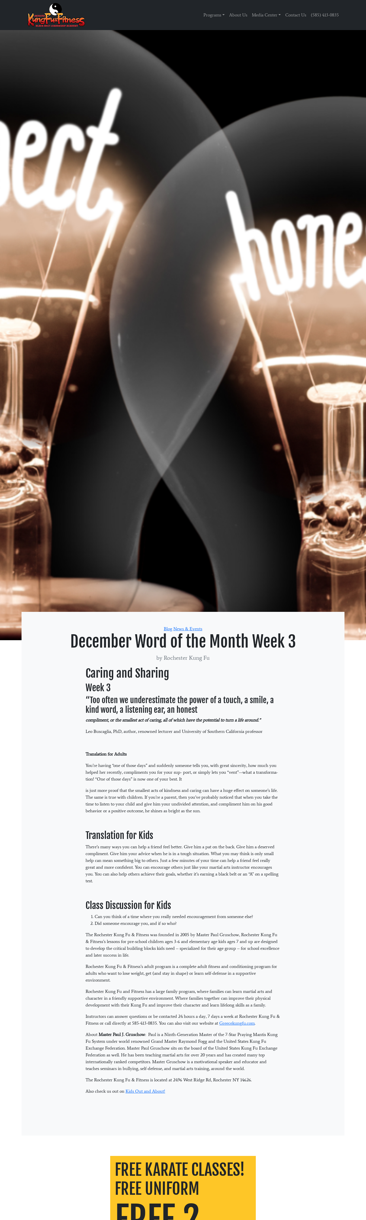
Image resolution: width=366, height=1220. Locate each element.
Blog (168, 628)
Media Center (264, 15)
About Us (238, 15)
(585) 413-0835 (325, 15)
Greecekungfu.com (237, 1023)
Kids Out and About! (145, 1091)
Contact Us (295, 15)
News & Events (187, 628)
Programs (212, 15)
